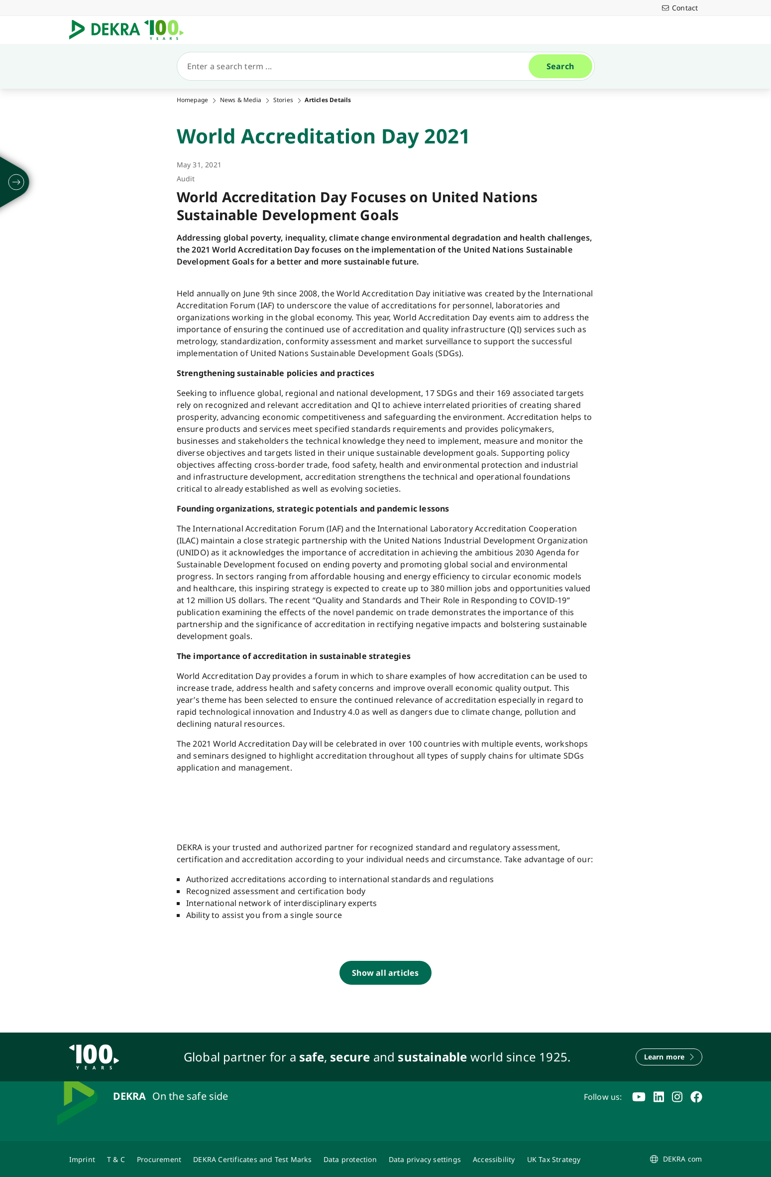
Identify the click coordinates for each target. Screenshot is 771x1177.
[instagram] (677, 1097)
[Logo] (130, 30)
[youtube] (639, 1097)
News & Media (240, 100)
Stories (283, 100)
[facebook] (696, 1097)
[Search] (357, 66)
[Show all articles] (385, 973)
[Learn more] (669, 1056)
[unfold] (16, 182)
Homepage (193, 100)
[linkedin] (659, 1097)
